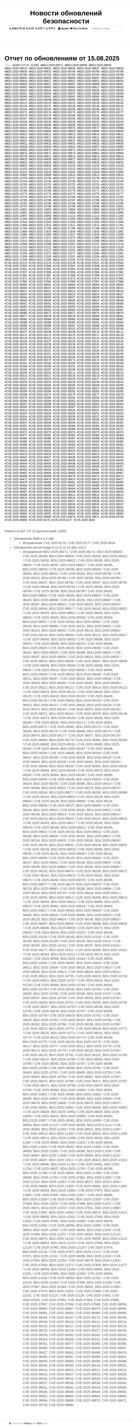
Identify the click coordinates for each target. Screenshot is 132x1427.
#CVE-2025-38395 (112, 441)
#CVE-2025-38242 (112, 382)
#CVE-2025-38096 (40, 325)
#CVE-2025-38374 (64, 432)
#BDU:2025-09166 (88, 109)
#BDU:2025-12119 (112, 244)
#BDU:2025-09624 (16, 140)
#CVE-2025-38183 (64, 363)
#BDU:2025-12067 (64, 244)
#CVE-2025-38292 (64, 400)
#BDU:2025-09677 (40, 153)
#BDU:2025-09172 (16, 112)
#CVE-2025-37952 (40, 269)
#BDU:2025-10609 (40, 175)
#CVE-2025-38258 (112, 388)
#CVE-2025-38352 (112, 422)
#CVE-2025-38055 (112, 303)
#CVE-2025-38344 (64, 419)
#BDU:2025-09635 (88, 143)
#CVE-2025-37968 (64, 275)
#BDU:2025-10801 (112, 206)
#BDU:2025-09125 (64, 103)
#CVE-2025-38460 (64, 469)
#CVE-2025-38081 (112, 316)
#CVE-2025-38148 (112, 347)
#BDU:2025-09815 (16, 159)
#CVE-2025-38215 (16, 375)
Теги (73, 28)
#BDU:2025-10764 (112, 187)
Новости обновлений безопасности (66, 17)
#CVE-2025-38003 (64, 284)
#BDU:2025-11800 (16, 231)
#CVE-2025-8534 (84, 520)
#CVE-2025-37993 (16, 281)
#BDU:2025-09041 (40, 96)
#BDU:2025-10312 (16, 172)
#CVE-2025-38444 (16, 463)
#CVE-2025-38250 (112, 385)
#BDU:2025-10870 (112, 209)
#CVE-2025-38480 (40, 482)
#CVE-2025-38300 (64, 404)
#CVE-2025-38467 (112, 473)
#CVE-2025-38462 (112, 469)
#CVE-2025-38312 (112, 407)
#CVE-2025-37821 (88, 263)
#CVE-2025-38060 (88, 306)
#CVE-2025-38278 (112, 394)
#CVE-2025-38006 (16, 288)
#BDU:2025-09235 (64, 121)
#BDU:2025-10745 (40, 181)
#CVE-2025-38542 (112, 507)
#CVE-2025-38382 (64, 435)
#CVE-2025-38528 (88, 501)
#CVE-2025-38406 (40, 448)
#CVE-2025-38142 (112, 344)
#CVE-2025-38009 (88, 288)
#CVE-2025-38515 (40, 498)
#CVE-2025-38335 (40, 416)
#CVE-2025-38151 (40, 350)
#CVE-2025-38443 (112, 460)
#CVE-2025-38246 (64, 385)
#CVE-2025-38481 (64, 482)
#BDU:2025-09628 (88, 140)
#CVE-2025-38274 (40, 394)
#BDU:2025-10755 (112, 184)
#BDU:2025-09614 (88, 134)
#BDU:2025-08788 (88, 71)
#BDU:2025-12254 (112, 250)
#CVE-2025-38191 (64, 366)
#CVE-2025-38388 (88, 438)
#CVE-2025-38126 (16, 341)
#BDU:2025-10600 (16, 175)
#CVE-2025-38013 (40, 291)
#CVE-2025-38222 (16, 378)
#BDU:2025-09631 (16, 143)
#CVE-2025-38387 (64, 438)
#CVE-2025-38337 (88, 416)
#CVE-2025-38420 (40, 454)
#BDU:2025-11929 (112, 234)
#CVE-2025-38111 (112, 331)
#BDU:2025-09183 (112, 115)
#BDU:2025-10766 (16, 190)
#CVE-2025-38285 (112, 397)
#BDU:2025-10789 (88, 200)
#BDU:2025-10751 (40, 184)
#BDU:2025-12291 (112, 253)
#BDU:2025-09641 (64, 146)
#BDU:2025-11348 (16, 218)
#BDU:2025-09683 (88, 153)
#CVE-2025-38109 (64, 331)
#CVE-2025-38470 (64, 476)
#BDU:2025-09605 (64, 131)
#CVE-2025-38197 (40, 369)
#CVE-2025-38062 (16, 310)
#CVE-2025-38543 (16, 510)
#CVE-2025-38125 (112, 338)
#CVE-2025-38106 (112, 328)
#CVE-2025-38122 (40, 338)
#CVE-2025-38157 (40, 353)
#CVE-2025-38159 (88, 353)
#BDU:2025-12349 (16, 259)
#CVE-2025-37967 (40, 275)
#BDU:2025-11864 (16, 234)
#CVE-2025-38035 (40, 297)
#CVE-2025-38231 (40, 382)
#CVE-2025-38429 (88, 457)
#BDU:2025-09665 (16, 150)
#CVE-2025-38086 (88, 319)
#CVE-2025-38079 (64, 316)
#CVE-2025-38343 (40, 419)
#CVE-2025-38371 (112, 429)
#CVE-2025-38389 (112, 438)
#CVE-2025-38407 (64, 448)
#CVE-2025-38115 (64, 335)
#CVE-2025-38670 (64, 516)
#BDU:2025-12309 (16, 256)
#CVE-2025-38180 (112, 360)
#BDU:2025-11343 (112, 215)
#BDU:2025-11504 (64, 222)
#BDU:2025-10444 (88, 172)
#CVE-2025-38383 (88, 435)
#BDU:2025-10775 (64, 193)
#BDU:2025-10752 (64, 184)
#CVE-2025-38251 (16, 388)
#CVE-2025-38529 (112, 501)
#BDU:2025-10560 (112, 172)
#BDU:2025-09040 (16, 96)
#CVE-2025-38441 (88, 460)
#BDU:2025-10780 (64, 197)
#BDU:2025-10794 (64, 203)
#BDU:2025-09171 (112, 109)
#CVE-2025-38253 (40, 388)
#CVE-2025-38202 (112, 369)
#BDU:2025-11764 (16, 228)
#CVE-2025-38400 (64, 444)
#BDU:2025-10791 (112, 200)
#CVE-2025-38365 (40, 429)
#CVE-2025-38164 (64, 357)
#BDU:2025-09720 (16, 156)
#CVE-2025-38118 (112, 335)
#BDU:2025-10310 (88, 168)
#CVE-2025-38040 (112, 297)
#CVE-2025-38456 (88, 466)
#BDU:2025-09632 (40, 143)
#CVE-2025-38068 (16, 313)
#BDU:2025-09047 (16, 99)
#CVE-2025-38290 (40, 400)
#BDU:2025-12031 (40, 240)
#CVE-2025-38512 (88, 495)
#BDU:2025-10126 (88, 165)
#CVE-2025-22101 (88, 259)
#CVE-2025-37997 (88, 281)
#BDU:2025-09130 (112, 103)
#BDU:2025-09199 (88, 118)
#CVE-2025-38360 (64, 425)
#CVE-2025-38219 (88, 375)
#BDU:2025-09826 (88, 162)
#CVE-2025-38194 (16, 369)
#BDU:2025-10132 (64, 168)
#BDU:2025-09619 (64, 137)
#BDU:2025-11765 (40, 228)
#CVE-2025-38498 (40, 491)
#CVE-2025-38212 (88, 372)
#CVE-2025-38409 (88, 448)
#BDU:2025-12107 (88, 244)
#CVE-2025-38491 (16, 488)
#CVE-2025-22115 (16, 263)
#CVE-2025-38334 (16, 416)
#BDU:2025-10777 (112, 193)
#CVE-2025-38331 (88, 413)
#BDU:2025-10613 (88, 175)
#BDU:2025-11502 (16, 222)
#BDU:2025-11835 (88, 231)
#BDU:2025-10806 (88, 209)
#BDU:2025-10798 (40, 206)
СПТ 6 (50, 28)
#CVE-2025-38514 (16, 498)
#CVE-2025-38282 (64, 397)
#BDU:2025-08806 (64, 78)
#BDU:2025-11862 (112, 231)
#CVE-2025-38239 (88, 382)
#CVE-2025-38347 (16, 422)
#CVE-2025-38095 (16, 325)
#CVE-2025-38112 (16, 335)
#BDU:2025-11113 (64, 215)
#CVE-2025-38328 (64, 413)
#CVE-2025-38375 (88, 432)
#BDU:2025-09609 (112, 131)
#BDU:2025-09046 (112, 96)
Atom (83, 28)
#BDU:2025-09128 (88, 103)
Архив (63, 28)
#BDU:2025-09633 (64, 143)
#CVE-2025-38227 (88, 378)
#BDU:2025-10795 (88, 203)
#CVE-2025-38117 (88, 335)
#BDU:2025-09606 (88, 131)
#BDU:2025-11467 (112, 218)
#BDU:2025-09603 (16, 131)
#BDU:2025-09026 (88, 90)
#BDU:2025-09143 (112, 106)
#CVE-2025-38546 (64, 510)
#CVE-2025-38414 (40, 450)
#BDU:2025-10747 (88, 181)
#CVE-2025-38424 (112, 454)
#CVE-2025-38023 (64, 294)
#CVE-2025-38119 (16, 338)
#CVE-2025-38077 (16, 316)
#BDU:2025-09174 (40, 112)
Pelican (28, 1423)
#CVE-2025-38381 (40, 435)
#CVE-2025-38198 (64, 369)
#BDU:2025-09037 (64, 93)
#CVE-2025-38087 (112, 319)
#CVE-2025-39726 (112, 516)
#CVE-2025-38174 (88, 360)
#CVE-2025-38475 (64, 479)
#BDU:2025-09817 (64, 159)
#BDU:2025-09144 (16, 109)
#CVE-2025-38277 (88, 394)
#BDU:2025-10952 (16, 212)
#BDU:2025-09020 (112, 87)
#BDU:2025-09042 (64, 96)
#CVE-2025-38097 (64, 325)
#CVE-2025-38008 (64, 288)
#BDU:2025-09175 (64, 112)
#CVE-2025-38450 (112, 463)
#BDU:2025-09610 (16, 134)
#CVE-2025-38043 (16, 300)
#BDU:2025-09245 (16, 125)
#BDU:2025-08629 (112, 68)
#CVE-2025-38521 (112, 498)
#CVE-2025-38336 (64, 416)
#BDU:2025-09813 (88, 156)
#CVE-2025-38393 (88, 441)
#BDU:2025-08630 (16, 71)
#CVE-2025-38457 (112, 466)
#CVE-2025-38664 (88, 513)
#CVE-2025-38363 (112, 425)
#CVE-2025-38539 (40, 507)
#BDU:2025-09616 (16, 137)
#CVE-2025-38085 (64, 319)
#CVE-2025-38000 (16, 284)
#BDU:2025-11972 (40, 237)
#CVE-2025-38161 (16, 357)
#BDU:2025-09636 (112, 143)
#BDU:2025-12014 (16, 240)
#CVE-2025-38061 (112, 306)
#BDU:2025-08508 (76, 65)
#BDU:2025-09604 (40, 131)
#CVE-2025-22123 (40, 263)
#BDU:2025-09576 (64, 128)
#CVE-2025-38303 (112, 404)
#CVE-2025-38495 (88, 488)
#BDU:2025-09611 (40, 134)
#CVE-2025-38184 (88, 363)
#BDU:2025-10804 (64, 209)
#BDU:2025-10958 (40, 215)
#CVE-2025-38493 (40, 488)
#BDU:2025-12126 (16, 250)
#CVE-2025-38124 (88, 338)
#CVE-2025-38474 (40, 479)
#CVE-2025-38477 (112, 479)
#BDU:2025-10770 (64, 190)
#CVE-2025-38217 (40, 375)
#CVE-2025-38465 (64, 473)
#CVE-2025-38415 (64, 450)
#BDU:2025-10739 (88, 178)
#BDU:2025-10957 (16, 215)
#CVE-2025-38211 (64, 372)
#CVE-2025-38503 (112, 491)
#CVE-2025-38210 (40, 372)
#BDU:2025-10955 (88, 212)
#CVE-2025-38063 (40, 310)
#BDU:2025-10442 (64, 172)
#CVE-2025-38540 (64, 507)
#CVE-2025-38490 (112, 485)
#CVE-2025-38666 (16, 516)
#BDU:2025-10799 (64, 206)
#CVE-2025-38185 (112, 363)
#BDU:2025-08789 (112, 71)
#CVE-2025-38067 (112, 310)
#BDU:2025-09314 (16, 128)
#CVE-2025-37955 (88, 269)
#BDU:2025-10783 (112, 197)
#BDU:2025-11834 (64, 231)
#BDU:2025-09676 (16, 153)
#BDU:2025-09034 (40, 93)
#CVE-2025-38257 (88, 388)
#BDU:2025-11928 (88, 234)
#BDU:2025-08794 (88, 74)
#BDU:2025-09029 (112, 90)
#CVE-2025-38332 (112, 413)
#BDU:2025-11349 (40, 218)
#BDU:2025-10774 (40, 193)
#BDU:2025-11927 (64, 234)
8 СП (30, 28)
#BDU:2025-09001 (112, 84)
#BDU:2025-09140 (88, 106)
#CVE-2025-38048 (112, 300)
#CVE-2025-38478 (16, 482)
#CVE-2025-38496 (112, 488)
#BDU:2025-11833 (40, 231)
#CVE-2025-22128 (64, 263)
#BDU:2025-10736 (40, 178)
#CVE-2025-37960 (88, 272)
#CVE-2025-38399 (40, 444)
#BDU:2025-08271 (51, 65)
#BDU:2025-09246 (40, 125)
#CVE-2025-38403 (16, 448)
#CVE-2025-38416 (88, 450)
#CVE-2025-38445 (40, 463)
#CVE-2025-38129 (64, 341)
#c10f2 (35, 65)
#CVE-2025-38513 (112, 495)
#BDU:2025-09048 (40, 99)
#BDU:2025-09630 (112, 140)
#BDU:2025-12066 (40, 244)
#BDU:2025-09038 (88, 93)
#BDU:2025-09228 (16, 121)
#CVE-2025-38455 (64, 466)
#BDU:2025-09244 (112, 121)
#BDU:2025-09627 (64, 140)
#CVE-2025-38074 (88, 313)
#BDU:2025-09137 (40, 106)
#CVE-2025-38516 (64, 498)
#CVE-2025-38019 (16, 294)
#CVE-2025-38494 (64, 488)
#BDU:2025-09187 (16, 118)
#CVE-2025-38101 (40, 328)
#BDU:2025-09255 (112, 125)
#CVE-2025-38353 (16, 425)
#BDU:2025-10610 (64, 175)
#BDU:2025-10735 (16, 178)
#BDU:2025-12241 (64, 250)
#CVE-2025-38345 (88, 419)
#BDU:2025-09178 (16, 115)
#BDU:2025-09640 (40, 146)
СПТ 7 (40, 28)
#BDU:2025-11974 (64, 237)
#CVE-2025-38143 (16, 347)
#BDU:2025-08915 (112, 78)
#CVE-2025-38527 (64, 501)
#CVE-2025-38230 (16, 382)
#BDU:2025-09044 (88, 96)
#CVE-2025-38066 (88, 310)
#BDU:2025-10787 (64, 200)
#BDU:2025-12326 (40, 256)
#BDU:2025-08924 (112, 80)
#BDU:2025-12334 (88, 256)
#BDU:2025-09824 (40, 162)
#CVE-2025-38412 (16, 450)
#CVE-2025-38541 (88, 507)
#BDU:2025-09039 (112, 93)
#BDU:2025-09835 (16, 165)
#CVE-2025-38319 (40, 410)
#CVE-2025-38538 (16, 507)
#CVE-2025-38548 (88, 510)
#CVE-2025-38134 (112, 341)
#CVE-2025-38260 (40, 391)
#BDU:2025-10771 (88, 190)
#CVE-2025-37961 (112, 272)
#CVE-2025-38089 (40, 322)
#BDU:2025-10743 (112, 178)
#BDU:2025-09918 (40, 165)
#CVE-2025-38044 (40, 300)
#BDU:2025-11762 (112, 225)
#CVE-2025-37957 (16, 272)
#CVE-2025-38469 (40, 476)
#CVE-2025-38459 (40, 469)
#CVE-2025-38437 (40, 460)
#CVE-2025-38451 (16, 466)
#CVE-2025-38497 (16, 491)
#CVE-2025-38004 (88, 284)
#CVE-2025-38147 (88, 347)
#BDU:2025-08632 (40, 71)
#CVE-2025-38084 (40, 319)
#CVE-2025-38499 (64, 491)
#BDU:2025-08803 (40, 78)
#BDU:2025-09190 (40, 118)
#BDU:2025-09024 (40, 90)
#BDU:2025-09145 (40, 109)
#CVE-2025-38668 (40, 516)
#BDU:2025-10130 (16, 168)
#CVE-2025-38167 (16, 360)
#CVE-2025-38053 (64, 303)
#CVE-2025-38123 (64, 338)
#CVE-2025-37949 (112, 265)
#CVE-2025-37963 (16, 275)
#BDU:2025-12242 (88, 250)
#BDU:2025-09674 (88, 150)
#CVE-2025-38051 (16, 303)
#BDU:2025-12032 (64, 240)
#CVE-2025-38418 (112, 450)
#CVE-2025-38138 (64, 344)
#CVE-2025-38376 (112, 432)
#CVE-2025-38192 (88, 366)
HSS (39, 1423)
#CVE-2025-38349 (64, 422)
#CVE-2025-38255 (64, 388)
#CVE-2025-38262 (64, 391)
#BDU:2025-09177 (112, 112)
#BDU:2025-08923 (88, 80)
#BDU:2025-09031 (16, 93)
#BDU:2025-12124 (88, 247)
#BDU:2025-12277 (64, 253)
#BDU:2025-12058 (88, 240)
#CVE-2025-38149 (16, 350)
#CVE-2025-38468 (16, 476)
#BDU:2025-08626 (64, 68)
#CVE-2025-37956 (112, 269)
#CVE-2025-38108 (40, 331)
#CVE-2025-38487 (64, 485)
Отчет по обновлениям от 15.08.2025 (62, 58)
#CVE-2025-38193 (112, 366)
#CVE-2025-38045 (64, 300)
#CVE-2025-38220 (112, 375)
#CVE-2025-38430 (112, 457)
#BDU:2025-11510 (40, 225)
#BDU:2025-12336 (112, 256)
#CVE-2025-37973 (64, 278)
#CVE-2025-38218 (64, 375)
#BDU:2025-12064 (112, 240)
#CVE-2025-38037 (64, 297)
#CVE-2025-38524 (16, 501)
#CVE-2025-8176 (39, 520)
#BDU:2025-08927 (40, 84)
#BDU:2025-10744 (16, 181)
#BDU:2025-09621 (88, 137)
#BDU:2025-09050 (64, 99)
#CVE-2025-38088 (16, 322)
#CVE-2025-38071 (40, 313)
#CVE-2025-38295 (112, 400)
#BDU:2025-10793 (40, 203)
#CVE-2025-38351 (88, 422)
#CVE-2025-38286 (16, 400)
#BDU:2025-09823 (16, 162)
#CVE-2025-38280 (40, 397)
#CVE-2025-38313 (16, 410)
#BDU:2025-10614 (112, 175)
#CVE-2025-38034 (16, 297)
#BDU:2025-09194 (64, 118)
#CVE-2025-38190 (40, 366)
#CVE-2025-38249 (88, 385)
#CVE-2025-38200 (88, 369)
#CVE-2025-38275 (64, 394)
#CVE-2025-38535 (88, 504)
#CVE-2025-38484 (16, 485)
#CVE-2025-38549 (112, 510)
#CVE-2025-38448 (64, 463)
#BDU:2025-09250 (64, 125)
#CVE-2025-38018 (112, 291)
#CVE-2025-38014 (64, 291)
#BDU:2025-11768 (88, 228)
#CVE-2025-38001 (40, 284)
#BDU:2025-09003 (40, 87)
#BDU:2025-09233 (40, 121)
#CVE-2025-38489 (88, 485)
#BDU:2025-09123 (16, 103)
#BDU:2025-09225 (112, 118)
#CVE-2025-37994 (40, 281)
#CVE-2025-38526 (40, 501)
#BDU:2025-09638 (16, 146)
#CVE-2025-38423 (88, 454)
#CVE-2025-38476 (88, 479)
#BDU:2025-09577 (88, 128)
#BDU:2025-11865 (40, 234)
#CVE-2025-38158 (64, 353)
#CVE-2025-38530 (16, 504)
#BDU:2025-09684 (112, 153)
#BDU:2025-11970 (16, 237)
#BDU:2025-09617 (40, 137)
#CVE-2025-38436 (16, 460)
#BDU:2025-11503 (40, 222)
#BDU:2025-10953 (40, 212)
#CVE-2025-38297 (16, 404)
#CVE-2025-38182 (40, 363)
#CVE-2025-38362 (88, 425)
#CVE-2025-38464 (40, 473)
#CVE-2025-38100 (16, 328)
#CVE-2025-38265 (112, 391)
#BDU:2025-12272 (40, 253)
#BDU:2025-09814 (112, 156)
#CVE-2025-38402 (112, 444)
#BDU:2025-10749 (112, 181)
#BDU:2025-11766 (64, 228)
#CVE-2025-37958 (40, 272)
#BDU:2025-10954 (64, 212)
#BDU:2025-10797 (16, 206)
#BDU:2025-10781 (88, 197)
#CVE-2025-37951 (16, 269)
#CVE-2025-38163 (40, 357)
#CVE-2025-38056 (16, 306)
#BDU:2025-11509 (16, 225)
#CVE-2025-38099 (112, 325)
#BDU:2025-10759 (40, 187)
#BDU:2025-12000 (112, 237)
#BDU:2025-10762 (64, 187)
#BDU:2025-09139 (64, 106)
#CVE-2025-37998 (112, 281)
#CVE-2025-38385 (16, 438)
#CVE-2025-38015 (88, 291)
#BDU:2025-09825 (64, 162)
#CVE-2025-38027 (112, 294)
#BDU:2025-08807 (88, 78)
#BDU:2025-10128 (112, 165)
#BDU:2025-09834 (112, 162)
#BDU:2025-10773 (16, 193)
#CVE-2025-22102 (112, 259)
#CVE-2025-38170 (40, 360)
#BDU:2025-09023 (16, 90)
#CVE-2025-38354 (40, 425)
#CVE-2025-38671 (88, 516)
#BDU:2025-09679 (64, 153)
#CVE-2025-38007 (40, 288)
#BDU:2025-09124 (40, 103)
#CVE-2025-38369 (88, 429)
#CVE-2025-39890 (16, 520)
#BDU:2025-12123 (64, 247)
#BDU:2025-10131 (40, 168)
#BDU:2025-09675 (112, 150)
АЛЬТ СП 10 (17, 28)
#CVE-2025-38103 (88, 328)
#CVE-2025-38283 (88, 397)
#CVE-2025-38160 (112, 353)
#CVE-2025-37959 (64, 272)
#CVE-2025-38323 (112, 410)
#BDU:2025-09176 (88, 112)
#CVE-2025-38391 (40, 441)
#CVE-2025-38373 (40, 432)
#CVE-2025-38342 (16, 419)
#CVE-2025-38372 (16, 432)
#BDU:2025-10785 (16, 200)
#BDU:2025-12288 (88, 253)
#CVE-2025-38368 (64, 429)
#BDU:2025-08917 (40, 80)
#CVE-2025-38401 (88, 444)
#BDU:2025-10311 (112, 168)
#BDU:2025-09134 (16, 106)
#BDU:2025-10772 (112, 190)
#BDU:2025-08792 (40, 74)
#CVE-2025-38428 (64, 457)
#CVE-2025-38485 (40, 485)
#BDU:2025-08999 (88, 84)
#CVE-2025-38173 (64, 360)
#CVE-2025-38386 (40, 438)
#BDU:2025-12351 (64, 259)
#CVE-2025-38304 (16, 407)
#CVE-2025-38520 (88, 498)
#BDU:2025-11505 (88, 222)
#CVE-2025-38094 (112, 322)
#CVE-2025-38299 (40, 404)
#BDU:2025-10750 (16, 184)
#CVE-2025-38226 (64, 378)
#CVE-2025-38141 (88, 344)
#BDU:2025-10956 (112, 212)
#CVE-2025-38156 (16, 353)
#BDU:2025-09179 (40, 115)
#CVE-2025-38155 (112, 350)
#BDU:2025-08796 (112, 74)
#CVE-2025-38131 (88, 341)
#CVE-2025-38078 (40, 316)
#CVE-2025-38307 (64, 407)
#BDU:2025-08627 (88, 68)
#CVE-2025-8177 (61, 520)
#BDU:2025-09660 (112, 146)
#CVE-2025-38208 (16, 372)
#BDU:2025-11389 (88, 218)
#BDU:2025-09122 (112, 99)
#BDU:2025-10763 (88, 187)
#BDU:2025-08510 (16, 68)
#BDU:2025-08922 (64, 80)
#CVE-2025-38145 (40, 347)
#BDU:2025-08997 (64, 84)
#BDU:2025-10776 (88, 193)
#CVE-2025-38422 (64, 454)
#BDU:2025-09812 (64, 156)
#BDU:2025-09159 (64, 109)
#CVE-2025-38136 (40, 344)
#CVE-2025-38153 (64, 350)
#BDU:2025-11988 (88, 237)
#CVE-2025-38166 (112, 357)
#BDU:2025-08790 (16, 74)
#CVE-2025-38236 (64, 382)
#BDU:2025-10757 (16, 187)
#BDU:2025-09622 (112, 137)
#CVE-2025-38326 (40, 413)
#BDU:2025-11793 (112, 228)
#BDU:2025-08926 (16, 84)
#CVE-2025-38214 (112, 372)
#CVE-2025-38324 (16, 413)
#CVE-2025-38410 (112, 448)
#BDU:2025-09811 (40, 156)
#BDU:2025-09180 (64, 115)
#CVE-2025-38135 (16, 344)
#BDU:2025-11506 (112, 222)
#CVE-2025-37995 (64, 281)
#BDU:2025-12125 (112, 247)
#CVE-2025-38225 (40, 378)
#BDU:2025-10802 (16, 209)
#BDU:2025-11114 (88, 215)
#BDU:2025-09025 (64, 90)
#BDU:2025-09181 (88, 115)
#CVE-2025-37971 (16, 278)
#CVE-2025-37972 (40, 278)
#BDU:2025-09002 (16, 87)
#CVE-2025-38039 (88, 297)
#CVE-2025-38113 (40, 335)
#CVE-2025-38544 (40, 510)
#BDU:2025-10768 (40, 190)
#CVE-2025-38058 (40, 306)
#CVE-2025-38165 (88, 357)
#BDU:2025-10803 (40, 209)
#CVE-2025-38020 (40, 294)
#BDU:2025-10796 (112, 203)
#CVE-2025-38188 (16, 366)
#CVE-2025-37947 (64, 265)
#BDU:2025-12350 (40, 259)
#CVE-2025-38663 (64, 513)
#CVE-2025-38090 (64, 322)
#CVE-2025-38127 (40, 341)
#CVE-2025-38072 (64, 313)
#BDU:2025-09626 (40, 140)
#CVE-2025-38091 (88, 322)
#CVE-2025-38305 (40, 407)
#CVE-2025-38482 (88, 482)
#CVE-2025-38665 (112, 513)
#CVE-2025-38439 (64, 460)
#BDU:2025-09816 (40, 159)
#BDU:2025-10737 (64, 178)
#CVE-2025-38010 (112, 288)
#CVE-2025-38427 (40, 457)
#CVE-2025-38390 (16, 441)
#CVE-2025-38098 (88, 325)
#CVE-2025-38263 (88, 391)
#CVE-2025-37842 (112, 263)
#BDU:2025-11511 (64, 225)
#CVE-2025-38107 (16, 331)
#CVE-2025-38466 (88, 473)
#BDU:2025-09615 (112, 134)
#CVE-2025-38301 (88, 404)
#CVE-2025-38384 (112, 435)
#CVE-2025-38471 (88, 476)
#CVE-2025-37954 (64, 269)
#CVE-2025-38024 (88, 294)
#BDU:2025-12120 (16, 247)
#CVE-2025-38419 (16, 454)
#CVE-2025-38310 (88, 407)
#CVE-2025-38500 (88, 491)
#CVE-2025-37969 (88, 275)
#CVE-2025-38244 (16, 385)
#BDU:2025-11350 (64, 218)
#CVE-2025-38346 (112, 419)
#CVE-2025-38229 (112, 378)
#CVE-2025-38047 (88, 300)
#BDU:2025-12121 (40, 247)
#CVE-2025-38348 (40, 422)
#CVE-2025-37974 (88, 278)
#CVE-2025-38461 (88, 469)
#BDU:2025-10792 (16, 203)
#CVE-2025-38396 (16, 444)
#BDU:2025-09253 (88, 125)
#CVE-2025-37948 (88, 265)
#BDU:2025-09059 (88, 99)
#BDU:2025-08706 (64, 71)
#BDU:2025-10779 (40, 197)
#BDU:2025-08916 (16, 80)
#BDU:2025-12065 (16, 244)
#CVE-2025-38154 (88, 350)
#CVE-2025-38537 (112, 504)
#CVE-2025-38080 (88, 316)
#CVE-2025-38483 (112, 482)
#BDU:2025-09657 (88, 146)
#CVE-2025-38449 (88, 463)
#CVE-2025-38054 (88, 303)
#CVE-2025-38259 (16, 391)
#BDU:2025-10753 (88, 184)
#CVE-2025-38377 (16, 435)
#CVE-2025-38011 (16, 291)
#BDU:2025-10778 (16, 197)
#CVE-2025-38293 (88, 400)
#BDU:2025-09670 (40, 150)
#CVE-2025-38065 (64, 310)
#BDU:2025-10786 (40, 200)
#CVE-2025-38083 (16, 319)
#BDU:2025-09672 (64, 150)
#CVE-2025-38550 (16, 513)
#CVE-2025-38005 (112, 284)
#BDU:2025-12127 (40, 250)
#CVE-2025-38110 (88, 331)
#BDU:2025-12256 (16, 253)
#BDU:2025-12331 (64, 256)
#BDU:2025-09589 (112, 128)
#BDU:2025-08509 (100, 65)
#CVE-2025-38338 (112, 416)
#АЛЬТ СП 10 (20, 65)
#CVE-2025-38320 (64, 410)
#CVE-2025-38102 (64, 328)
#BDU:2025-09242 (88, 121)
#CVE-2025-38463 (16, 473)
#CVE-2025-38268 (16, 394)
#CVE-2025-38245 (40, 385)
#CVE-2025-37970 (112, 275)
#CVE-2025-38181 (16, 363)
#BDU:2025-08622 (40, 68)
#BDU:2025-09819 (112, 159)
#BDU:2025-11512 (88, 225)
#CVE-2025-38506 (16, 495)
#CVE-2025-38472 (112, 476)
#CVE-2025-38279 (16, 397)
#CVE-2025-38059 (64, 306)
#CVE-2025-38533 (64, 504)
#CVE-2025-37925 (16, 265)
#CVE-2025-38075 (112, 313)
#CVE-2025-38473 (16, 479)
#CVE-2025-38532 (40, 504)
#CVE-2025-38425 (16, 457)
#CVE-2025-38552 (40, 513)
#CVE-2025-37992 (112, 278)
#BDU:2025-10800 (88, 206)
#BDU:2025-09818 (88, 159)
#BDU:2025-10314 (40, 172)
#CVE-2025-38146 (64, 347)
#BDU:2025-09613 (64, 134)
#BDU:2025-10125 (64, 165)
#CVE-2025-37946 (40, 265)
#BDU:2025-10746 (64, 181)
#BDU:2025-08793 (64, 74)
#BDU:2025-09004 (64, 87)
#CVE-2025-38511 (64, 495)
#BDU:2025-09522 (40, 128)
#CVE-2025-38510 (40, 495)
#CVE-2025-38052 (40, 303)
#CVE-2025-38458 (16, 469)
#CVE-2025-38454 (40, 466)
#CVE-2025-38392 (64, 441)
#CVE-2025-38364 (16, 429)
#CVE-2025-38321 (88, 410)
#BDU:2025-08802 (16, 78)
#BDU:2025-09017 (88, 87)
